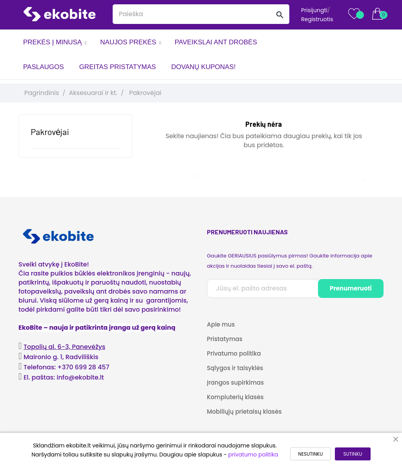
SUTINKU (352, 454)
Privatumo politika (234, 353)
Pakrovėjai (50, 131)
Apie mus (221, 324)
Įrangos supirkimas (235, 382)
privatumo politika (253, 454)
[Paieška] (263, 172)
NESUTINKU (310, 454)
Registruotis (317, 19)
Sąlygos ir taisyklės (235, 368)
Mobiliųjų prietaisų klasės (244, 411)
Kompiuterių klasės (235, 397)
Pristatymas (224, 339)
